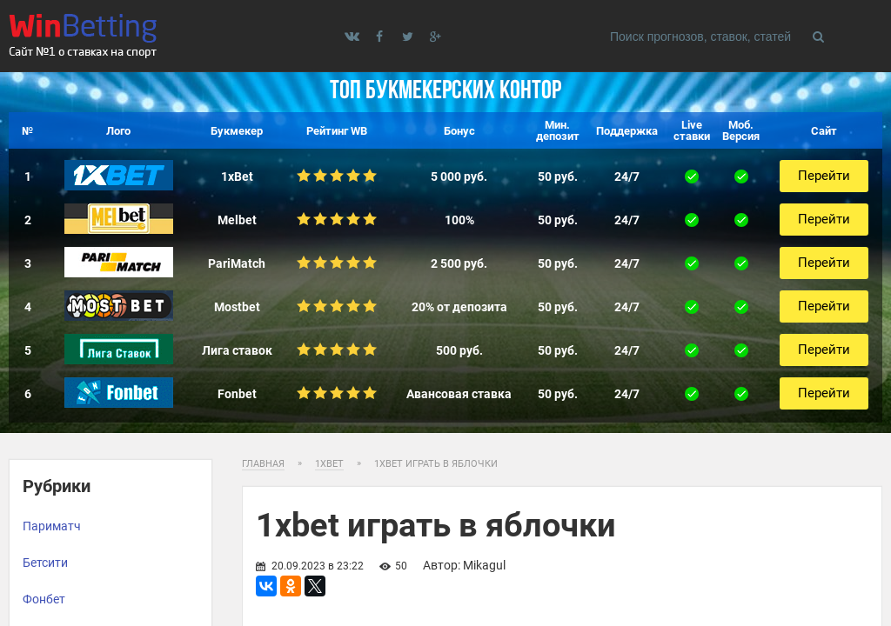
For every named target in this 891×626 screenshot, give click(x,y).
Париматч (52, 526)
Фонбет (44, 599)
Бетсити (45, 562)
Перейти (824, 175)
